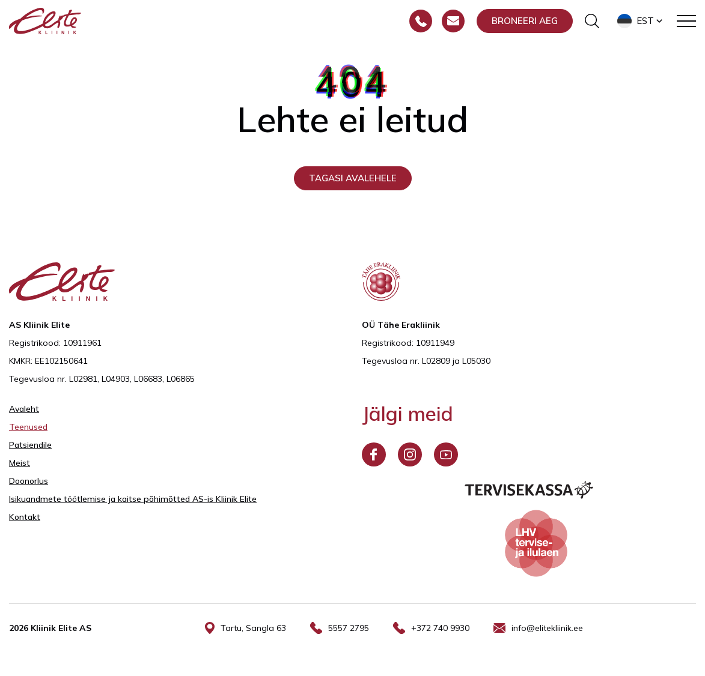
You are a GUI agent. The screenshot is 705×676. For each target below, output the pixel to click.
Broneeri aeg (525, 20)
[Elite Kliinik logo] (45, 20)
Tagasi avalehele (353, 178)
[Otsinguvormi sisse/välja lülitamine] (592, 21)
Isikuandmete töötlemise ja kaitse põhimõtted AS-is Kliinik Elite (133, 498)
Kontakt (24, 517)
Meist (19, 462)
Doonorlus (28, 480)
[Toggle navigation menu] (686, 21)
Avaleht (24, 408)
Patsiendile (30, 444)
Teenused (28, 426)
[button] (641, 21)
